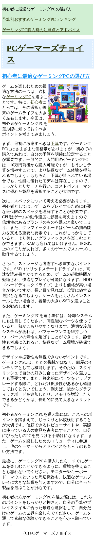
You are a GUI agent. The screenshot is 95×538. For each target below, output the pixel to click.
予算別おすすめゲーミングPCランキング (39, 19)
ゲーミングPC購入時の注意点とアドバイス (41, 30)
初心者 (36, 102)
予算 (55, 143)
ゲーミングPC (18, 97)
